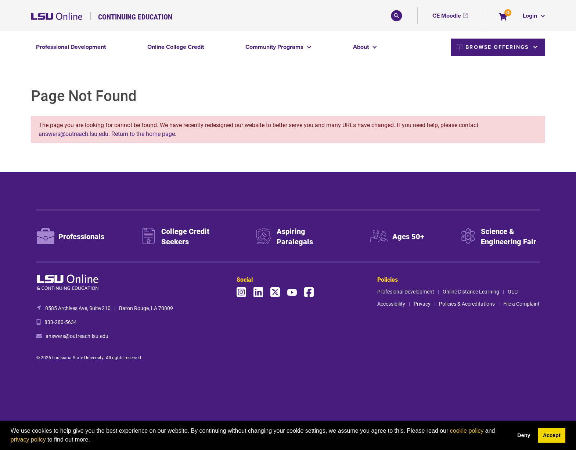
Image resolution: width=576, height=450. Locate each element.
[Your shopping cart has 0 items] (503, 17)
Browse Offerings (493, 47)
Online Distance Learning (471, 291)
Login (531, 15)
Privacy (422, 303)
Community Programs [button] (275, 47)
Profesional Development (405, 291)
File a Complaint (521, 303)
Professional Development (71, 47)
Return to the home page (143, 133)
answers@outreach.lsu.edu (73, 133)
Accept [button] (552, 435)
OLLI (513, 291)
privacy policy (28, 439)
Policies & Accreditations (467, 303)
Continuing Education (135, 16)
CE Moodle (446, 15)
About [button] (361, 47)
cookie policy (467, 431)
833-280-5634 (60, 321)
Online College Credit (175, 47)
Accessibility (391, 303)
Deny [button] (523, 435)
